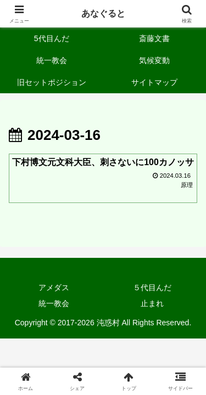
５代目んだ (152, 287)
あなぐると (103, 13)
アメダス (53, 287)
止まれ (152, 303)
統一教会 (53, 303)
